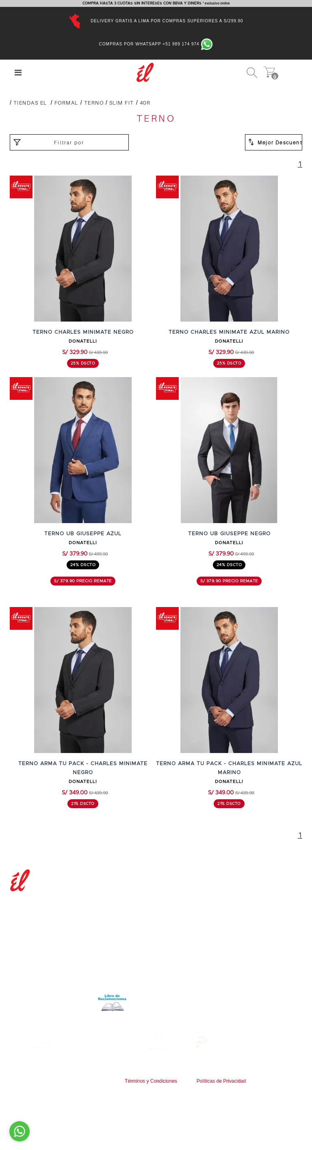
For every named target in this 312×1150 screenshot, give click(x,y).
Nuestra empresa (35, 904)
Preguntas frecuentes (193, 904)
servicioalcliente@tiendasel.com (207, 984)
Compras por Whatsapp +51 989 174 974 (156, 44)
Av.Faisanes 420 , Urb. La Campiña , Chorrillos (227, 1001)
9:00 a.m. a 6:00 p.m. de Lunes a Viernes (221, 992)
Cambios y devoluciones (197, 938)
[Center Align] (18, 72)
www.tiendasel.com (177, 1088)
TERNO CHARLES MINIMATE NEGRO (83, 332)
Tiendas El (30, 102)
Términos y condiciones (43, 975)
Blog (16, 913)
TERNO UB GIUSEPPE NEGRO (229, 533)
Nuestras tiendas (34, 921)
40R (145, 102)
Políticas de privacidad (42, 984)
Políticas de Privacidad (221, 1081)
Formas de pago (186, 930)
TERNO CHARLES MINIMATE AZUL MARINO (229, 332)
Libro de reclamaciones (71, 1002)
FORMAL (66, 102)
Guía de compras (186, 912)
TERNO (94, 102)
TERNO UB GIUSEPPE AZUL (82, 533)
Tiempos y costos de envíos (201, 921)
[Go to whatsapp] (19, 1131)
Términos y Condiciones (151, 1081)
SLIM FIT (121, 102)
